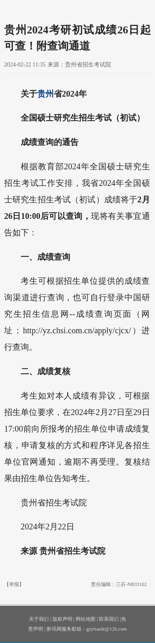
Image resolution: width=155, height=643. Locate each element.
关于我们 (39, 619)
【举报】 (14, 584)
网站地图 (85, 619)
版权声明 (62, 619)
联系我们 (109, 619)
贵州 (45, 93)
